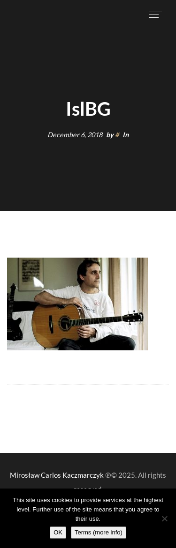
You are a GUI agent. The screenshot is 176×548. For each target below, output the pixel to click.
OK (58, 532)
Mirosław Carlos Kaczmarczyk (57, 475)
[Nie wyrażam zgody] (164, 518)
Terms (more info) (98, 532)
